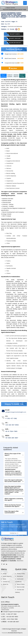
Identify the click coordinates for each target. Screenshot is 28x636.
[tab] (14, 454)
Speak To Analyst (22, 75)
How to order (21, 587)
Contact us (14, 533)
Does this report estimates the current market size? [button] (13, 480)
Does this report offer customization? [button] (12, 512)
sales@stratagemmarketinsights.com (15, 412)
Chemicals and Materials (14, 26)
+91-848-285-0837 (11, 438)
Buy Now (12, 68)
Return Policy (21, 584)
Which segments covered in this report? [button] (14, 499)
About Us (5, 584)
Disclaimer (20, 576)
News (4, 579)
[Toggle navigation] (25, 3)
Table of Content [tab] (9, 75)
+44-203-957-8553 (12, 425)
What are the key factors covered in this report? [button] (13, 505)
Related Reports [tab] (16, 75)
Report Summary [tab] (3, 75)
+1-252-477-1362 (11, 418)
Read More (20, 561)
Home (3, 8)
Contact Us (6, 581)
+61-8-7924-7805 (11, 431)
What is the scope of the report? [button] (13, 454)
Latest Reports (7, 576)
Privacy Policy (21, 573)
